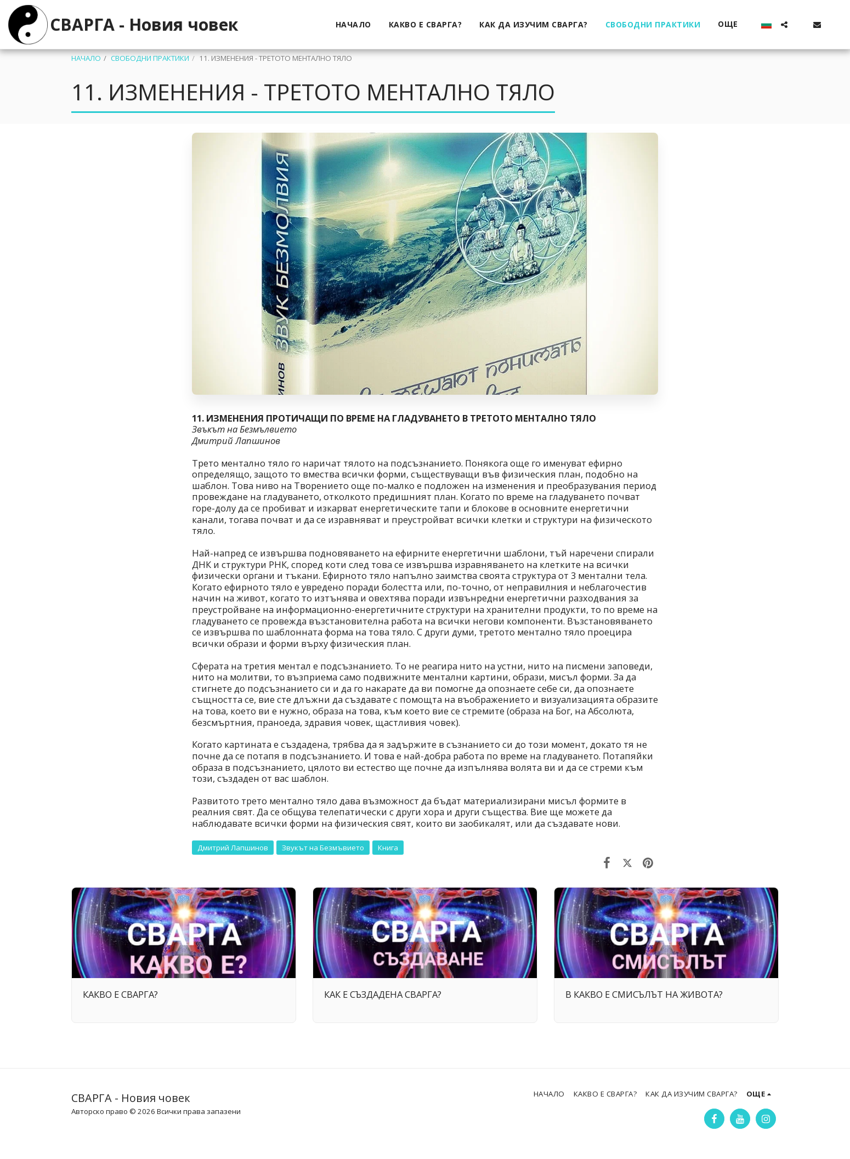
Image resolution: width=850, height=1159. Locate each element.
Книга (388, 848)
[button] (784, 25)
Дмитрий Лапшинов (232, 848)
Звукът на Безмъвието (323, 848)
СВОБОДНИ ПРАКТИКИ (150, 58)
